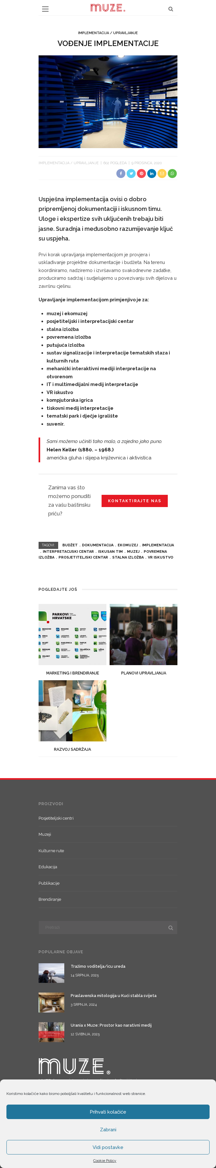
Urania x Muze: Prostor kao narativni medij (111, 1025)
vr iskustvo (160, 557)
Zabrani (108, 1130)
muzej (133, 552)
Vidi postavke (108, 1147)
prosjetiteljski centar (83, 557)
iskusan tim (110, 552)
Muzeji (45, 834)
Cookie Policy (104, 1160)
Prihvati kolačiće (108, 1112)
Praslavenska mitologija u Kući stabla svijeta (114, 995)
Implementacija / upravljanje (108, 33)
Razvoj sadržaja (72, 749)
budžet (70, 545)
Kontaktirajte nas (134, 501)
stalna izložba (128, 557)
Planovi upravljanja (143, 673)
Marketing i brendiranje (72, 673)
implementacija (158, 545)
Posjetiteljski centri (56, 818)
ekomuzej (128, 545)
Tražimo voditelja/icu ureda (98, 966)
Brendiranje (50, 899)
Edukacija (48, 866)
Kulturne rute (51, 850)
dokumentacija (97, 545)
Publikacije (49, 883)
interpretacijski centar (68, 552)
